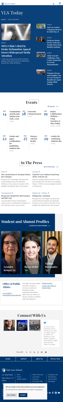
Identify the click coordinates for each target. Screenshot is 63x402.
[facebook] (38, 352)
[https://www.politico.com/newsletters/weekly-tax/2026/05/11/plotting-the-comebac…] (47, 199)
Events (19, 377)
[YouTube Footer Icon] (59, 393)
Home (3, 19)
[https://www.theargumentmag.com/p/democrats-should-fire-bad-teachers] (16, 199)
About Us (39, 359)
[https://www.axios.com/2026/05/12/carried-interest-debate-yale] (16, 179)
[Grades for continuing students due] (52, 143)
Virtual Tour (55, 359)
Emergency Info (53, 374)
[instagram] (30, 352)
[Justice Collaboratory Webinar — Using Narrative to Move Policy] (52, 118)
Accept (23, 395)
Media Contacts (21, 379)
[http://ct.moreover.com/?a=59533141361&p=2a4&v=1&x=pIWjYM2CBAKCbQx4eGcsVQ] (47, 179)
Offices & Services (37, 374)
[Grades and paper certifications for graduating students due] (10, 143)
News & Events (13, 19)
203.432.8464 (7, 293)
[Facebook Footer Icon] (53, 393)
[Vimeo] (41, 352)
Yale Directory (52, 377)
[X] (26, 352)
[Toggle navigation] (60, 3)
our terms (39, 389)
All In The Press (49, 167)
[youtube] (46, 352)
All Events (51, 106)
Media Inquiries (47, 283)
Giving (7, 359)
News (18, 374)
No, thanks (11, 395)
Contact (24, 359)
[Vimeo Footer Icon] (56, 393)
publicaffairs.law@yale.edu (12, 295)
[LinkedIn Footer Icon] (50, 393)
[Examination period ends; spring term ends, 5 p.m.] (10, 118)
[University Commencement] (31, 118)
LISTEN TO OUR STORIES (38, 226)
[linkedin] (34, 352)
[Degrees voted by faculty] (31, 143)
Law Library (36, 377)
